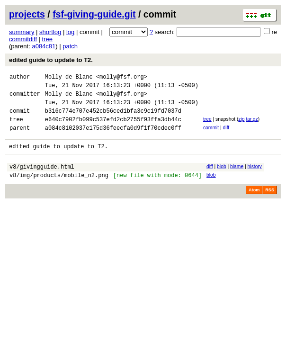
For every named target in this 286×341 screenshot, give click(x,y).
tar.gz (252, 126)
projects (27, 14)
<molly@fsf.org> (121, 78)
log (70, 32)
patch (70, 46)
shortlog (50, 32)
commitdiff (23, 39)
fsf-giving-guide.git (94, 14)
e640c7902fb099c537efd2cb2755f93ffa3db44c (113, 128)
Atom (254, 204)
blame (236, 177)
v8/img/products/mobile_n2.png (58, 189)
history (255, 177)
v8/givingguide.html (41, 179)
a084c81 (43, 46)
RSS (269, 204)
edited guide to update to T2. (51, 59)
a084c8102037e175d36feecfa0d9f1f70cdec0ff (113, 138)
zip (241, 126)
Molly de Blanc (69, 78)
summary (21, 32)
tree (47, 39)
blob (221, 177)
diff (226, 136)
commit (211, 136)
